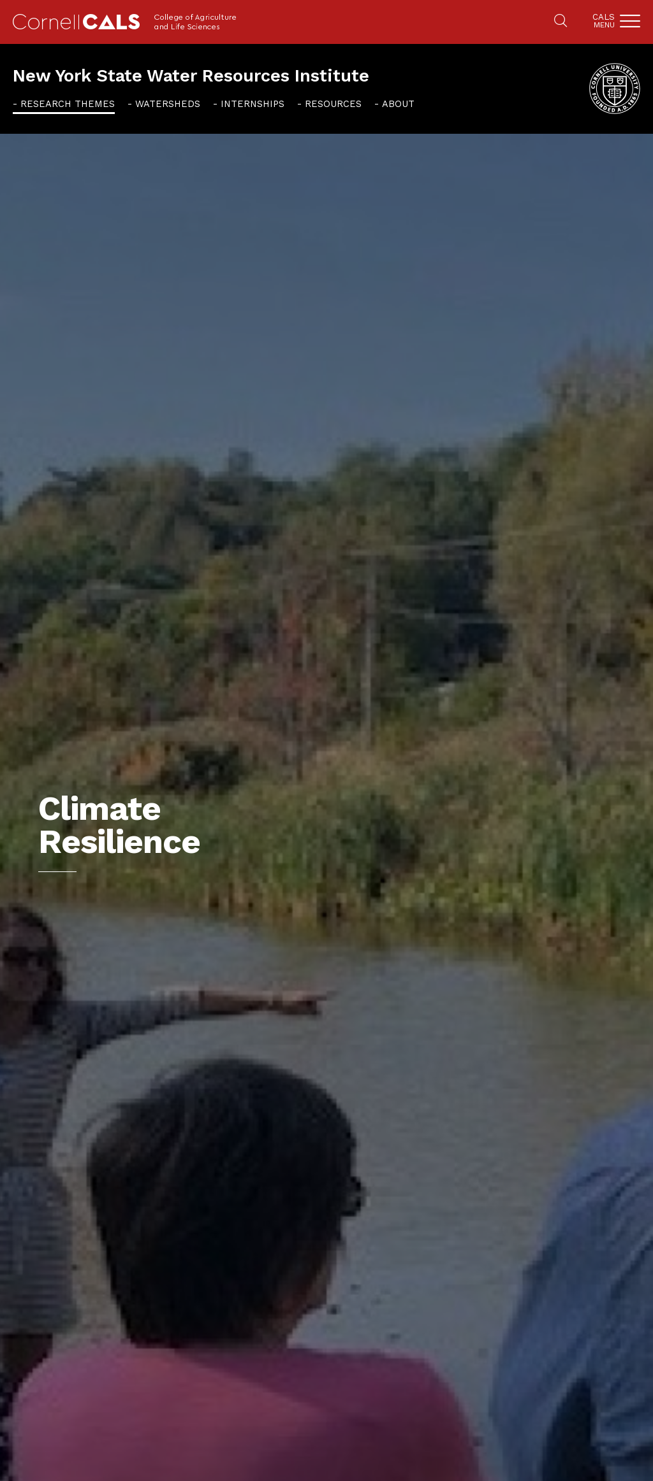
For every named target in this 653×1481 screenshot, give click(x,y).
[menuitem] (64, 104)
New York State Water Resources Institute (191, 76)
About (398, 104)
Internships (252, 104)
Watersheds (167, 104)
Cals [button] (603, 21)
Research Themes (67, 104)
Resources (333, 104)
